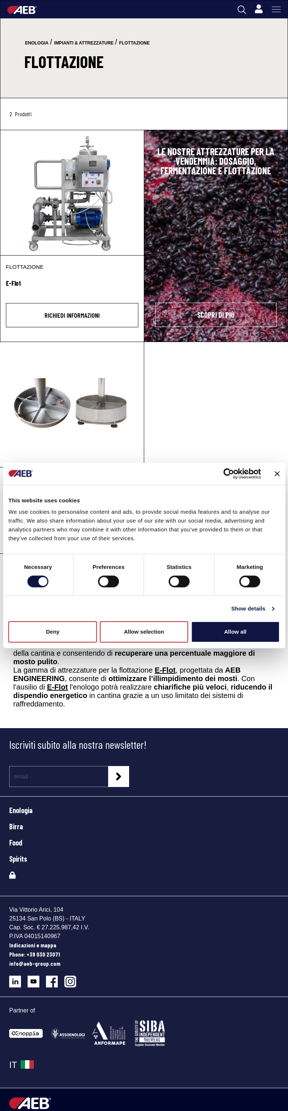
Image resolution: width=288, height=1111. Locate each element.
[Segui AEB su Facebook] (55, 978)
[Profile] (258, 9)
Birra (16, 826)
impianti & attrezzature (84, 43)
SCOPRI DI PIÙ (216, 314)
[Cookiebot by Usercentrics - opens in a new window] (228, 473)
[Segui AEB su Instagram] (73, 978)
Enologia (20, 810)
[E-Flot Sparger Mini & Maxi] (72, 404)
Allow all (235, 632)
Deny (53, 632)
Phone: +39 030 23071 (34, 954)
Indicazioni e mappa (32, 944)
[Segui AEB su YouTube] (37, 978)
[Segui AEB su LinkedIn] (18, 978)
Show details (248, 608)
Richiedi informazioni (72, 315)
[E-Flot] (72, 192)
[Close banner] (277, 473)
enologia (37, 43)
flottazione (134, 43)
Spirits (18, 858)
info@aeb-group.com (34, 963)
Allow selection (144, 632)
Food (15, 842)
